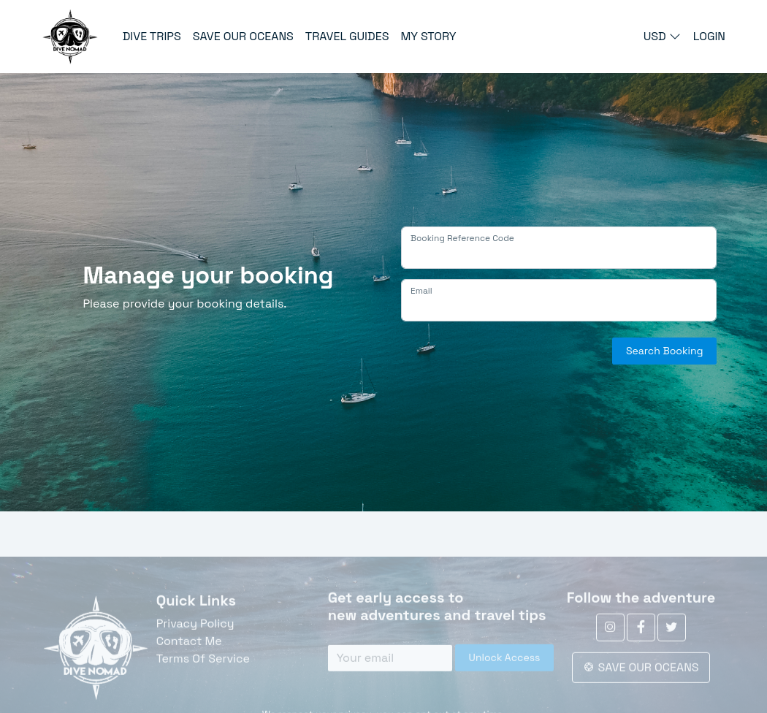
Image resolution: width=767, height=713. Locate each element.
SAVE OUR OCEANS (243, 36)
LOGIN (709, 36)
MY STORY (428, 36)
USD (664, 36)
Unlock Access (505, 680)
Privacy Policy (195, 647)
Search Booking (664, 350)
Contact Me (189, 664)
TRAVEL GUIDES (347, 36)
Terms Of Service (203, 682)
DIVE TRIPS (152, 36)
